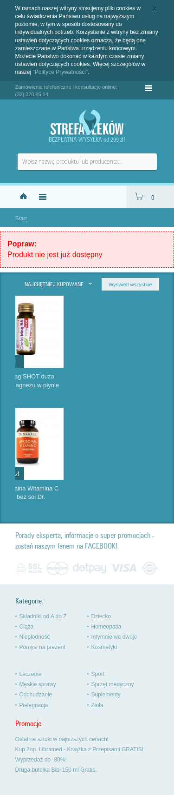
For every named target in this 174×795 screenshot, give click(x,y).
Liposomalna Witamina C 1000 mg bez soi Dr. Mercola (125, 497)
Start (21, 218)
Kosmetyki (104, 647)
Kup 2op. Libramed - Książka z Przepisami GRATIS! (79, 749)
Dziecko (101, 616)
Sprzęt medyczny (112, 684)
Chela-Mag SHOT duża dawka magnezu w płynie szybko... (125, 385)
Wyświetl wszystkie (130, 284)
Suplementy (106, 694)
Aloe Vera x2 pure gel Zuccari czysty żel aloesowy (44, 497)
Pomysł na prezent (42, 647)
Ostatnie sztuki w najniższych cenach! (62, 739)
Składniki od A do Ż (43, 616)
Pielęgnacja (33, 705)
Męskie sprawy (37, 684)
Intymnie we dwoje (114, 637)
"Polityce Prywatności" (60, 72)
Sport (98, 674)
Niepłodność (34, 637)
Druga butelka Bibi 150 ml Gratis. (56, 770)
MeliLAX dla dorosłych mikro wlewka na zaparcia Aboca (49, 385)
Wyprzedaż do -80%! (41, 759)
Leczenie (30, 674)
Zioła (97, 705)
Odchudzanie (35, 694)
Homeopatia (106, 626)
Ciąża (26, 626)
